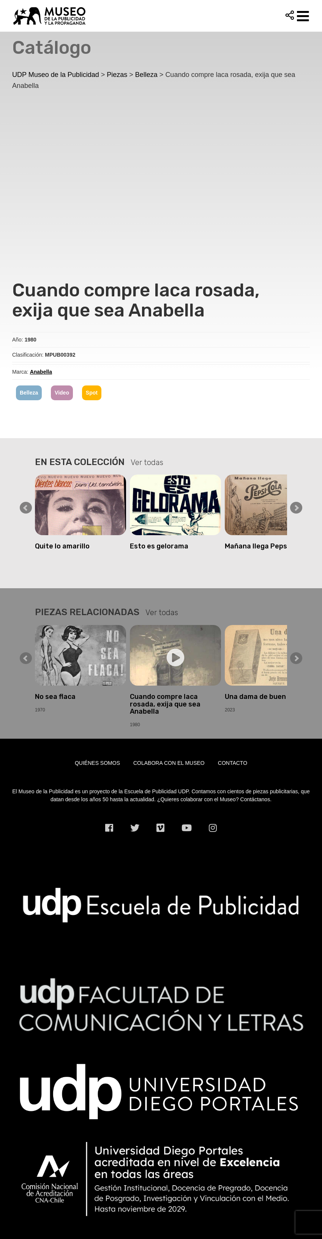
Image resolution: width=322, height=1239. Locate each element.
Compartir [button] (289, 15)
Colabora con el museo (169, 763)
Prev (26, 508)
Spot (92, 393)
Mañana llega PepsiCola (264, 546)
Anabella (41, 372)
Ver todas (147, 462)
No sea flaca (55, 696)
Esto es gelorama (159, 546)
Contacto (232, 763)
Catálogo (51, 47)
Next (296, 508)
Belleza (29, 393)
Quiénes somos (97, 763)
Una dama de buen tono (264, 696)
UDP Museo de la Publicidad (161, 15)
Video (62, 393)
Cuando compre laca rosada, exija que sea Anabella (165, 704)
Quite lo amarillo (62, 546)
